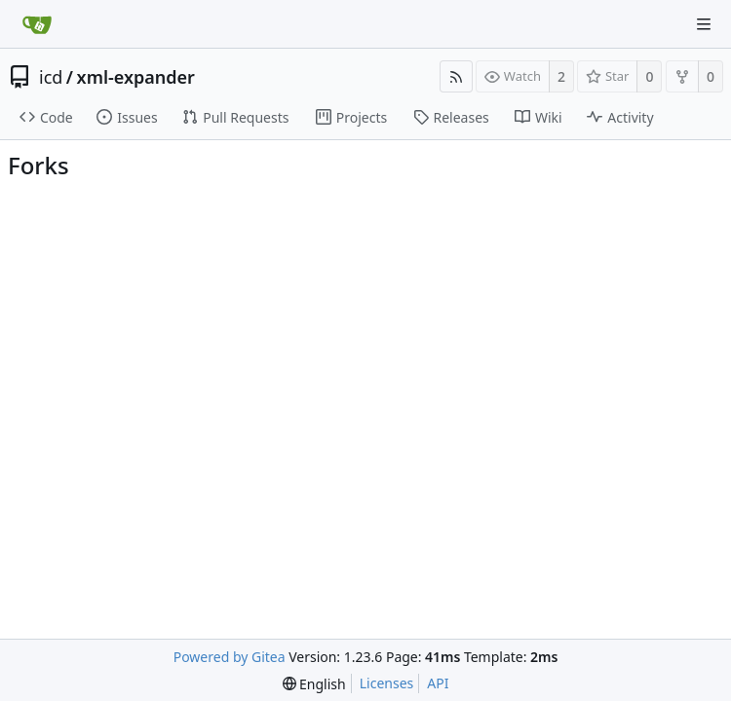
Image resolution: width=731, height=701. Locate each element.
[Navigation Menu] (703, 24)
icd (50, 77)
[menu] (314, 684)
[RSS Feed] (456, 76)
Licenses (387, 683)
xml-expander (136, 77)
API (437, 683)
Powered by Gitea (229, 656)
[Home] (37, 24)
